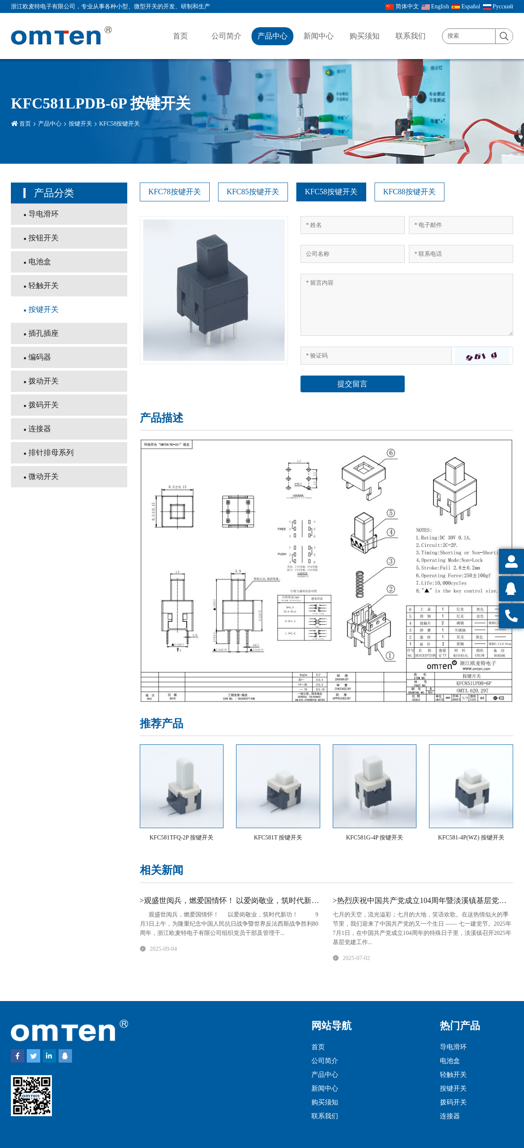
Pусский (498, 6)
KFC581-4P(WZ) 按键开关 (471, 837)
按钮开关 (43, 238)
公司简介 (226, 36)
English (435, 6)
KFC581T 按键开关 (278, 837)
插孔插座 (43, 333)
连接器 (39, 429)
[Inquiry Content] (407, 305)
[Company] (353, 254)
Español (466, 6)
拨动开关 (43, 381)
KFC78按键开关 (175, 192)
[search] (504, 36)
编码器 (39, 357)
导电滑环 (43, 214)
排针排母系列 (51, 452)
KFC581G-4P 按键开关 (374, 837)
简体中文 (402, 6)
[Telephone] (461, 254)
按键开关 (80, 124)
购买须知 (364, 36)
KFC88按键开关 (409, 192)
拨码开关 (43, 405)
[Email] (461, 225)
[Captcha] (376, 356)
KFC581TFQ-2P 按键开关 (181, 837)
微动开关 (43, 476)
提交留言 (352, 384)
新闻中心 (318, 36)
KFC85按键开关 (253, 192)
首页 (180, 36)
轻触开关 (43, 285)
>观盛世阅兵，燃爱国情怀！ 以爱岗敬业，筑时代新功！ (233, 900)
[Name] (353, 225)
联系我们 (411, 36)
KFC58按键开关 (119, 124)
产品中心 (272, 36)
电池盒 (39, 261)
